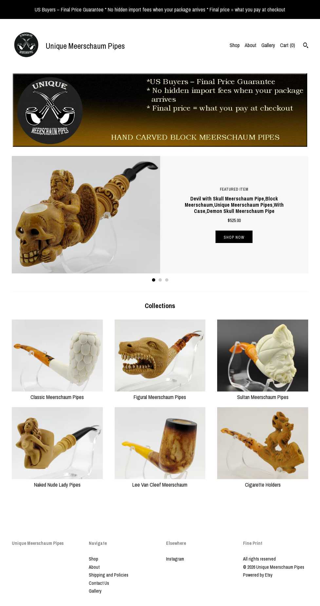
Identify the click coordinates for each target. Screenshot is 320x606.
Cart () (287, 45)
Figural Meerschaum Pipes (160, 393)
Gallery (268, 45)
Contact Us (99, 583)
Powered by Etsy (258, 575)
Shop (235, 45)
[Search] (305, 46)
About (250, 45)
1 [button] (153, 280)
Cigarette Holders (262, 481)
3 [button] (166, 280)
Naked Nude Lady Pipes (57, 481)
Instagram (175, 559)
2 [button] (160, 280)
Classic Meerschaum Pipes (57, 393)
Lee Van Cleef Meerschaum (160, 481)
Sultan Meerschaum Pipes (262, 393)
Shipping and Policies (108, 575)
